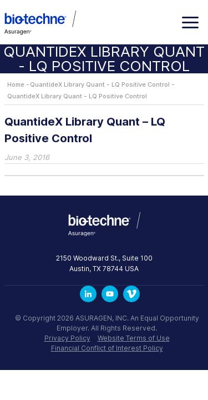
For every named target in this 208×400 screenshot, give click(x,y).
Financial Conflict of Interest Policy (107, 348)
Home (15, 84)
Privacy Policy (67, 338)
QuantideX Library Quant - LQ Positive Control (100, 84)
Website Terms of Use (134, 338)
